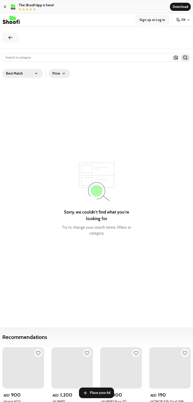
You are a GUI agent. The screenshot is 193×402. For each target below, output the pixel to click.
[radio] (20, 9)
